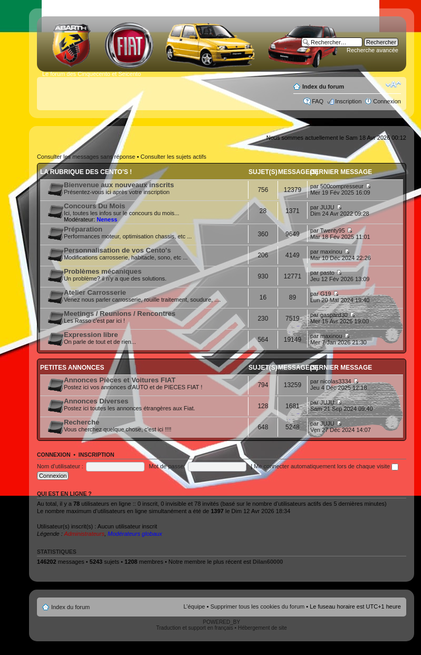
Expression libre (91, 335)
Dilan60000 (268, 561)
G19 (325, 294)
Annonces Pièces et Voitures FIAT (120, 380)
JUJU (327, 207)
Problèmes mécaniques (102, 271)
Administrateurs (84, 534)
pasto (327, 272)
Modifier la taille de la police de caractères (393, 84)
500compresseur (341, 186)
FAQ (317, 101)
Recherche (81, 422)
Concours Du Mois (95, 206)
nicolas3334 (335, 381)
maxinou (331, 251)
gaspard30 (334, 315)
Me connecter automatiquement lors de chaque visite (326, 466)
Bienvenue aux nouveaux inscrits (119, 185)
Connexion (387, 101)
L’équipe (194, 606)
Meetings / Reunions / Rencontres (120, 313)
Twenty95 (332, 230)
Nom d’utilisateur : (60, 466)
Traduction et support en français (194, 628)
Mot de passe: (167, 466)
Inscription (348, 101)
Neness (107, 219)
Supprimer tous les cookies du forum (258, 606)
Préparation (83, 229)
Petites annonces (72, 367)
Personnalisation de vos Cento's (117, 250)
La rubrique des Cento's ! (86, 172)
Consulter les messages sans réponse (86, 156)
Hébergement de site (262, 628)
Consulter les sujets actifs (173, 156)
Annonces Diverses (96, 401)
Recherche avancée (372, 50)
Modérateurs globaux (135, 534)
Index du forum (323, 86)
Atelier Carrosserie (95, 292)
